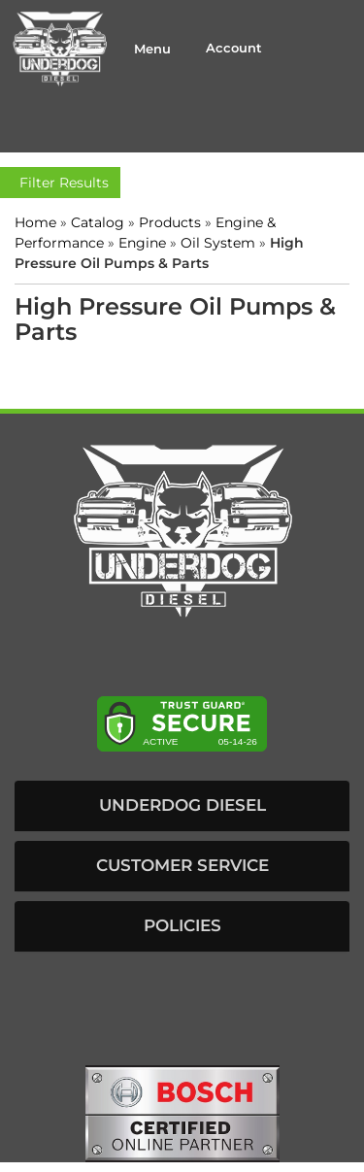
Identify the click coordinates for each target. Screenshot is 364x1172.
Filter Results (60, 182)
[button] (182, 806)
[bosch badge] (182, 1113)
